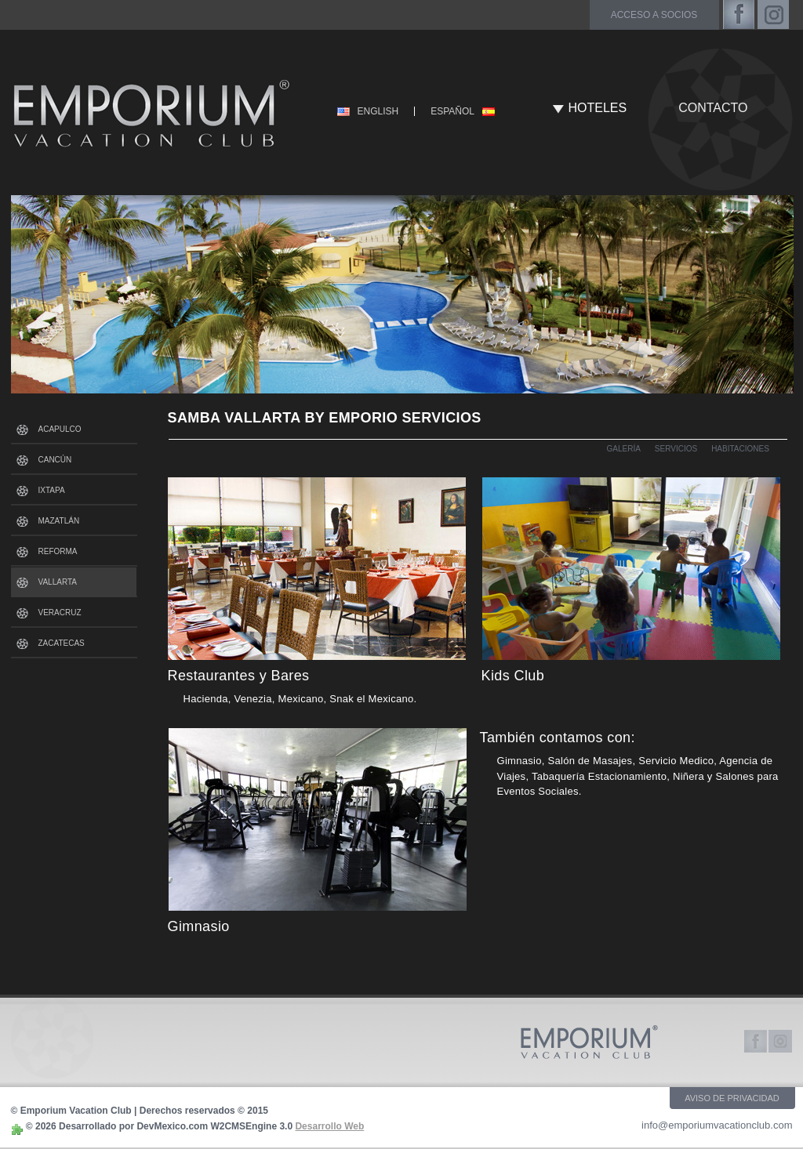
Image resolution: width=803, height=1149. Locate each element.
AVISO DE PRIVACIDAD (732, 1098)
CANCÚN (55, 459)
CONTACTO (712, 107)
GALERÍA (624, 448)
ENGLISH (378, 111)
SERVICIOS (676, 448)
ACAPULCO (60, 429)
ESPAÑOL (452, 111)
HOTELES (598, 107)
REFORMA (58, 551)
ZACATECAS (61, 643)
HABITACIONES (740, 448)
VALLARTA (57, 582)
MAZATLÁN (59, 521)
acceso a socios (654, 14)
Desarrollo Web (329, 1126)
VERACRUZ (60, 612)
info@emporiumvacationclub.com (716, 1125)
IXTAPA (51, 490)
